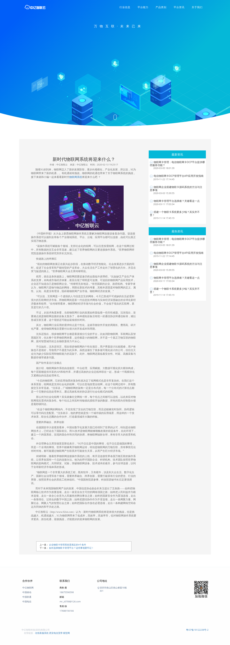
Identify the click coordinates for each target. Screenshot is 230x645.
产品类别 (161, 7)
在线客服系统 (42, 632)
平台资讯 (179, 7)
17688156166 (67, 610)
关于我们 (197, 7)
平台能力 (143, 7)
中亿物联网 (28, 587)
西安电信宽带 (56, 632)
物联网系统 (75, 177)
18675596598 (67, 592)
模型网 (66, 632)
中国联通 (26, 596)
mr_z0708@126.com (70, 601)
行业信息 (124, 7)
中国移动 (26, 592)
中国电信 (26, 601)
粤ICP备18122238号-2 (197, 629)
